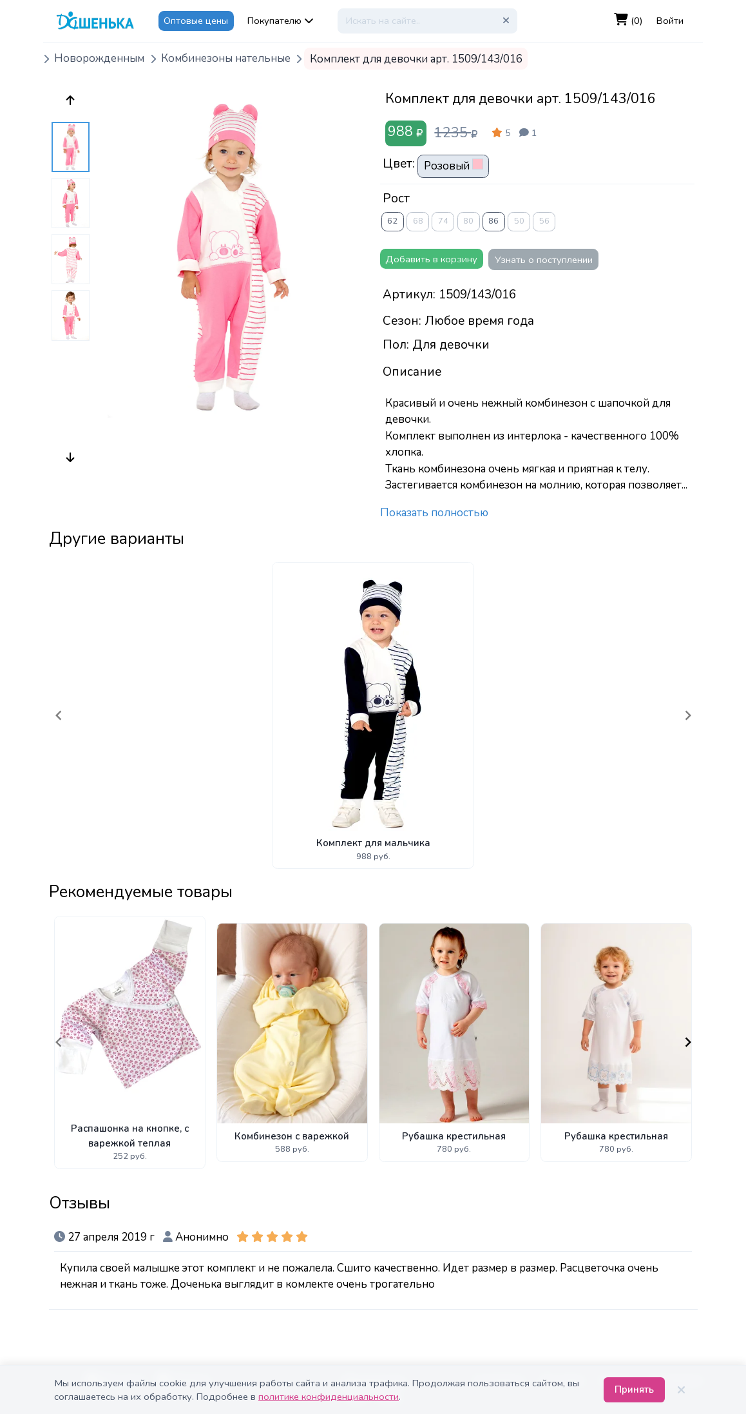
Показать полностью (434, 512)
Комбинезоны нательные (226, 59)
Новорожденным (99, 59)
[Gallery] (373, 715)
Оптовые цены (196, 20)
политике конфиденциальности (328, 1396)
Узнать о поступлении (544, 259)
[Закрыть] (681, 1390)
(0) (628, 20)
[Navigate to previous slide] (58, 715)
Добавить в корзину (431, 259)
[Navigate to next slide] (688, 715)
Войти (670, 20)
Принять (634, 1389)
